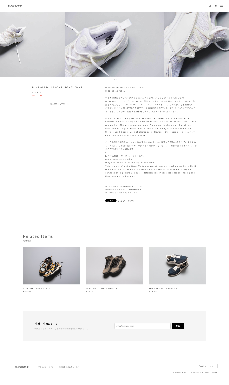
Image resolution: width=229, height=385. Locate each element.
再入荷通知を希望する (59, 104)
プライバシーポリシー (47, 367)
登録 (178, 326)
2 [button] (114, 79)
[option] (114, 44)
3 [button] (116, 79)
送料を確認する (135, 189)
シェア (121, 201)
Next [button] (224, 44)
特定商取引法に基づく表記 (69, 367)
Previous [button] (4, 44)
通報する (131, 201)
